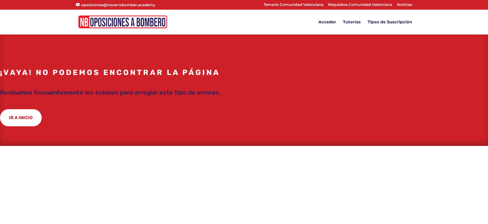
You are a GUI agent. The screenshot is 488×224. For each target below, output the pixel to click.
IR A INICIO (21, 117)
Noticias (404, 5)
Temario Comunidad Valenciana (293, 5)
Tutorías (352, 22)
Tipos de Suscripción (390, 22)
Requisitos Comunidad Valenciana (360, 5)
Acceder (327, 22)
